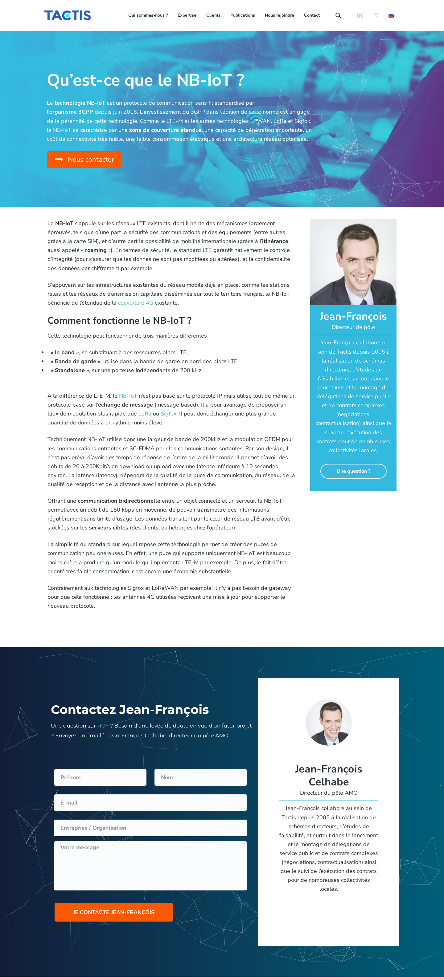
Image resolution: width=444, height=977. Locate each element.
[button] (84, 159)
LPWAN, (261, 121)
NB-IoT (128, 395)
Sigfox (302, 121)
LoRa (279, 121)
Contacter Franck (353, 510)
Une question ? (353, 471)
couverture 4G (135, 302)
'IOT (104, 726)
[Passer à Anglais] (391, 15)
